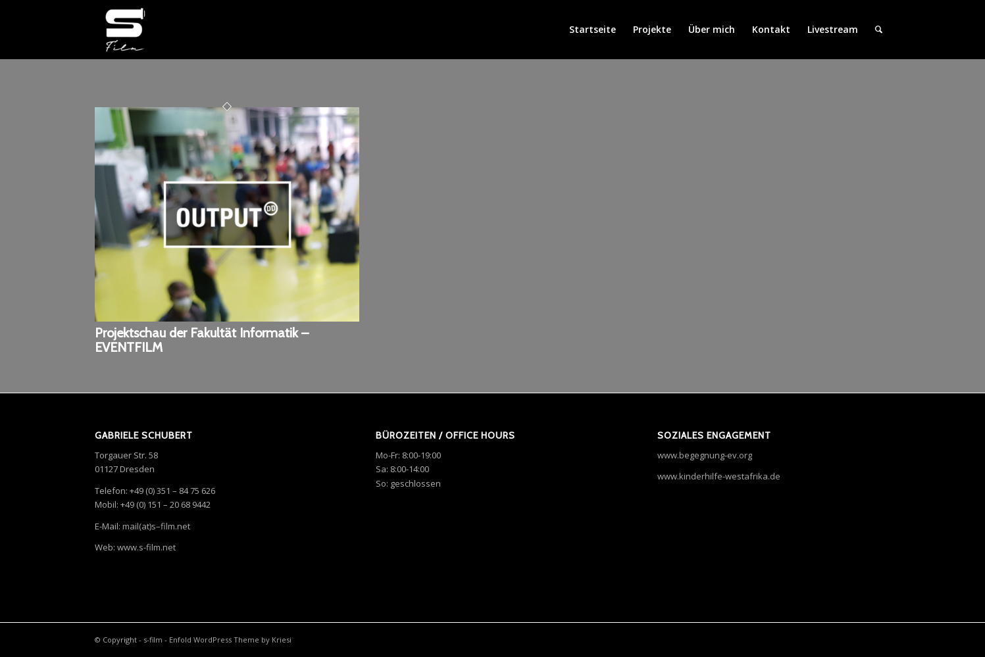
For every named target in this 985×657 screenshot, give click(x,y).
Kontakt (771, 29)
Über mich (711, 29)
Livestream (832, 29)
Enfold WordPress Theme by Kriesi (230, 640)
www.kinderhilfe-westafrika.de (718, 476)
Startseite (592, 29)
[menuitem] (879, 29)
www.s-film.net (146, 547)
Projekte (652, 29)
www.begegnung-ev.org (704, 455)
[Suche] (879, 29)
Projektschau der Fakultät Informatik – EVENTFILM (202, 340)
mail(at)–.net (156, 526)
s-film (153, 640)
